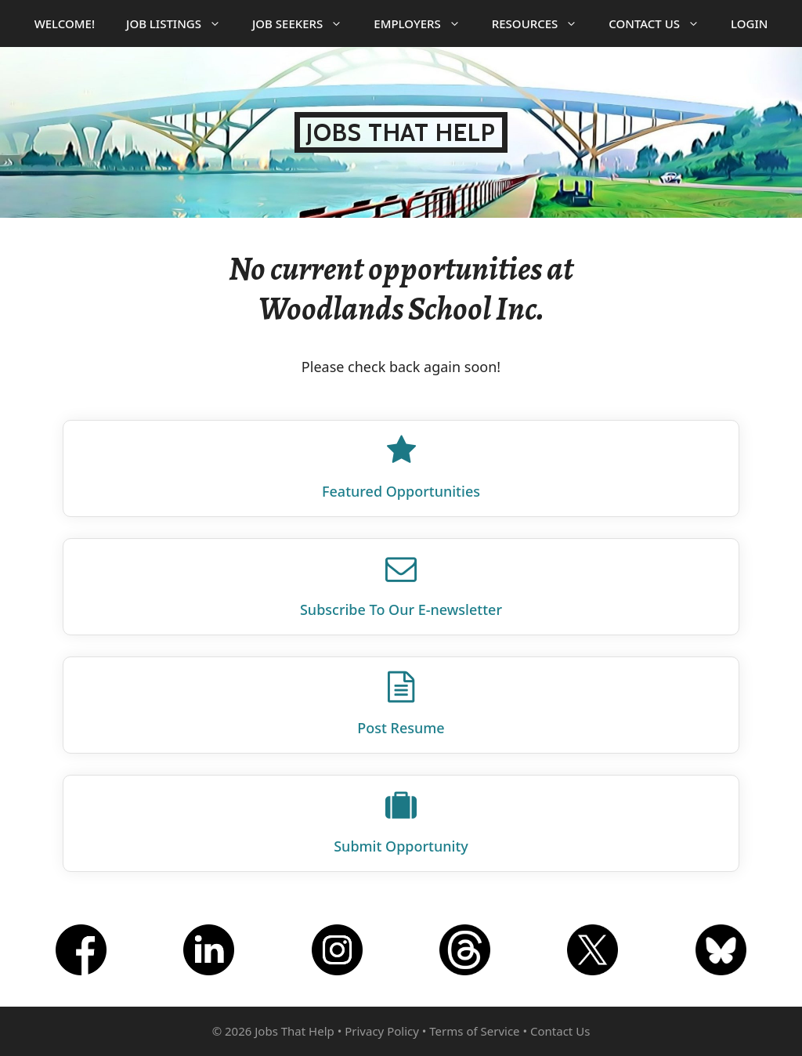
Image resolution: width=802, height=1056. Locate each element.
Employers (424, 23)
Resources (543, 23)
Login (749, 23)
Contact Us (662, 23)
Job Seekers (305, 23)
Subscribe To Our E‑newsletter (401, 609)
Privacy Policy (382, 1031)
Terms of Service (474, 1031)
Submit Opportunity (401, 846)
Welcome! (64, 23)
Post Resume (400, 727)
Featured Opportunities (401, 491)
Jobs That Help (401, 132)
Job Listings (181, 23)
